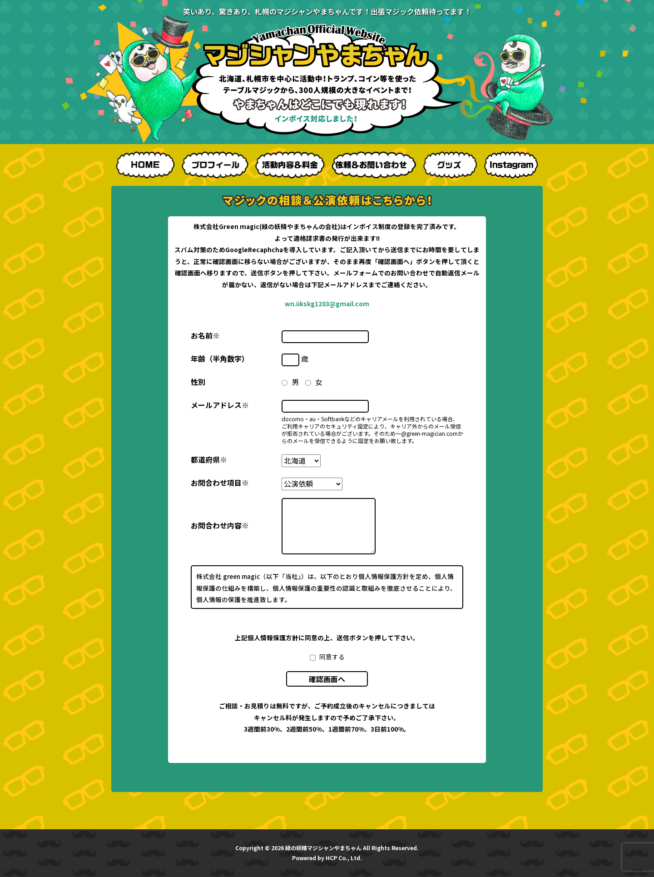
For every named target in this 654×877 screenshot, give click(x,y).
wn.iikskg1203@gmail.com (327, 303)
